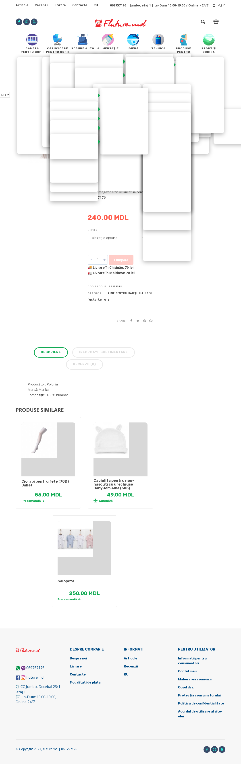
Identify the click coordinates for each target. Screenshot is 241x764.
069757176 (35, 667)
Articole (22, 5)
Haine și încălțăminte (105, 117)
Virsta (92, 230)
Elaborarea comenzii (195, 679)
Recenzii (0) (84, 364)
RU (96, 5)
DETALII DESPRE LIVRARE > (109, 206)
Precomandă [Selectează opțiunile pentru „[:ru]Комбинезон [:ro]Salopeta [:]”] (69, 599)
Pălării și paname (102, 126)
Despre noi (78, 658)
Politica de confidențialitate (201, 703)
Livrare (60, 5)
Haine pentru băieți (104, 121)
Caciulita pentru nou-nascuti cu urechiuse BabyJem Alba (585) (113, 484)
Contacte (79, 5)
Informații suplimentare (103, 352)
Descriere (51, 352)
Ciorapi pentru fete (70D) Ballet (45, 483)
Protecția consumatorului (199, 695)
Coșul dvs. (186, 687)
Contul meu (187, 671)
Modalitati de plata (85, 682)
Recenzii (41, 5)
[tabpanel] (48, 440)
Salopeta (66, 581)
